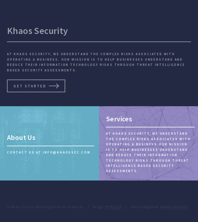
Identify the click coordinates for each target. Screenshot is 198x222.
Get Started (29, 86)
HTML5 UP (113, 206)
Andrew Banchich (174, 206)
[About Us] (49, 143)
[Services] (148, 143)
